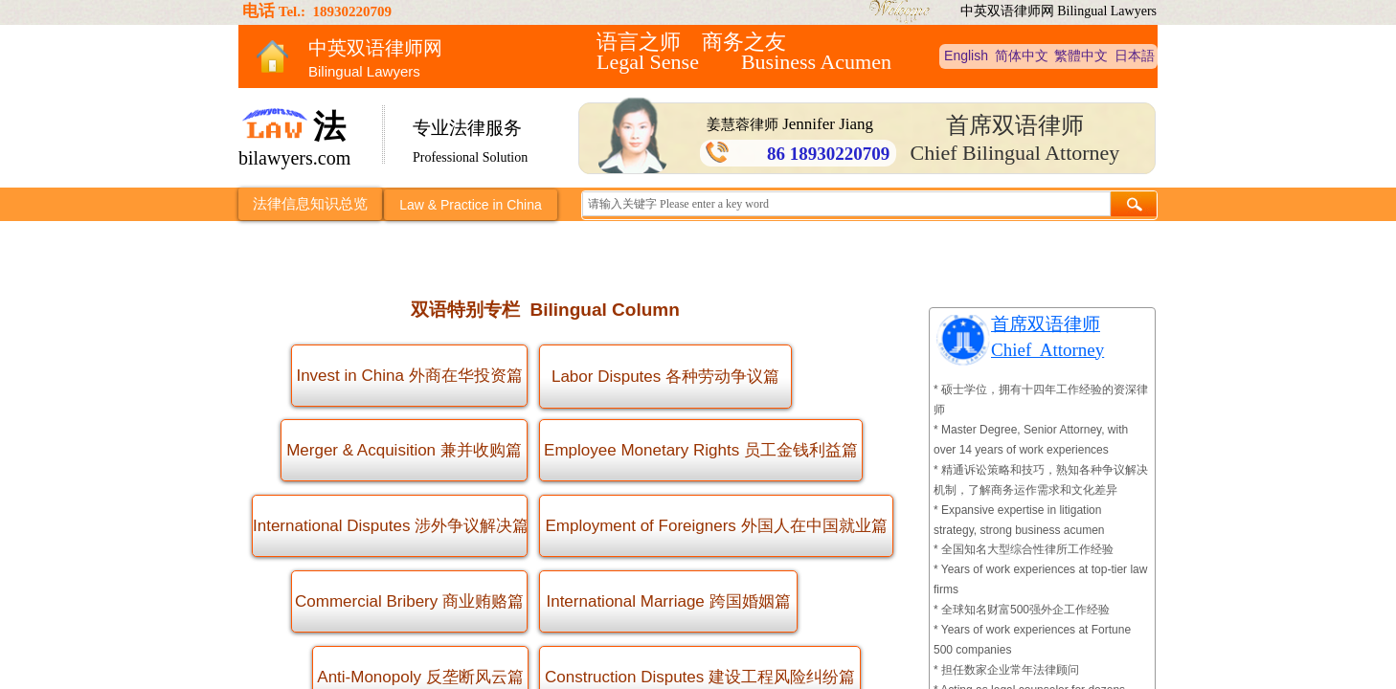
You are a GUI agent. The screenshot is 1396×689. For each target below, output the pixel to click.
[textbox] (846, 203)
